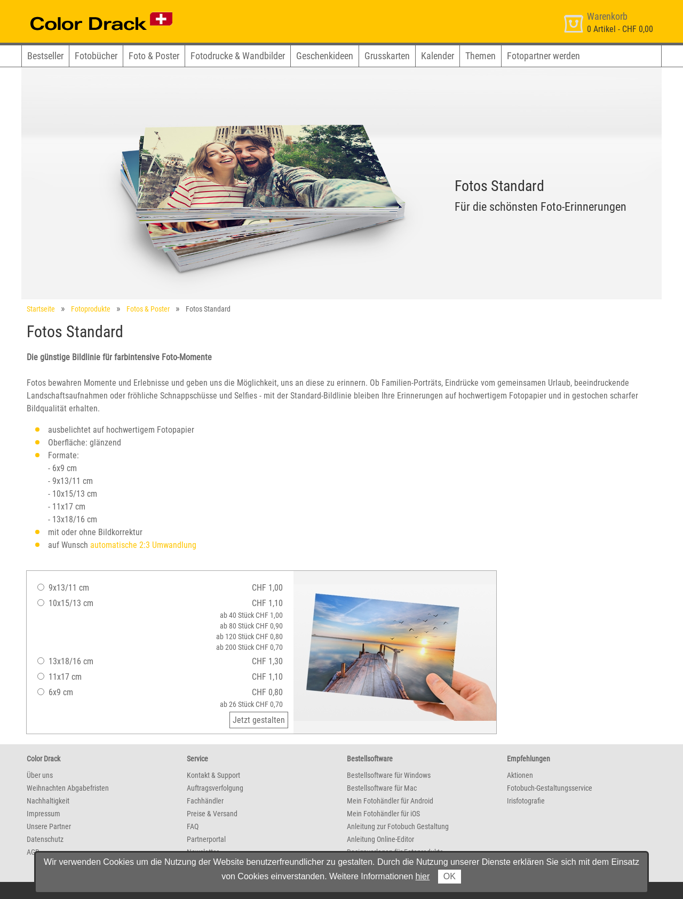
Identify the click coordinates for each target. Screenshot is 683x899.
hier (423, 876)
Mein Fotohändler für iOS (383, 813)
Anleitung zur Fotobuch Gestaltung (398, 826)
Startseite (41, 309)
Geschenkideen (324, 55)
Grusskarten (387, 55)
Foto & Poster (154, 55)
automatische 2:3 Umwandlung (143, 545)
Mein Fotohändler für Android (390, 801)
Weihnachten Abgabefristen (68, 788)
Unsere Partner (49, 826)
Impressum (43, 813)
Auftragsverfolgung (215, 788)
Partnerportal (206, 839)
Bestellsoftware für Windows (389, 775)
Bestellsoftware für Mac (382, 788)
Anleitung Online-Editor (380, 839)
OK (449, 876)
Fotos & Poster (148, 309)
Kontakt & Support (213, 775)
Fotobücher (96, 55)
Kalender (437, 55)
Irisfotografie (526, 801)
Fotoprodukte (90, 309)
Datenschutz (45, 839)
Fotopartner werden (543, 55)
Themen (480, 55)
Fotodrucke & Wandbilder (237, 55)
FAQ (192, 826)
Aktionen (520, 775)
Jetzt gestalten (259, 720)
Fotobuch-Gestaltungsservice (549, 788)
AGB (33, 852)
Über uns (40, 775)
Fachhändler (205, 801)
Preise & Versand (212, 813)
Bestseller (45, 55)
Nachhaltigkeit (48, 801)
